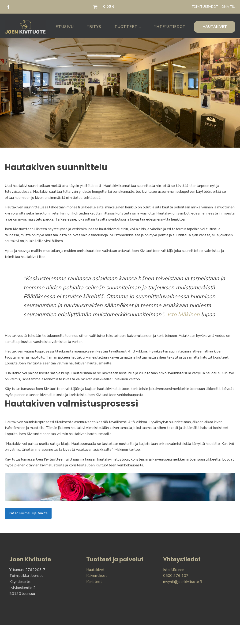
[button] (96, 7)
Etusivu (65, 26)
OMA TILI (228, 6)
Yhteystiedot (170, 26)
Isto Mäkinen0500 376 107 (175, 572)
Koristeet (94, 581)
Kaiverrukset (96, 575)
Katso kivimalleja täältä (28, 513)
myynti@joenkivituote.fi (182, 581)
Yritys (94, 26)
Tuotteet (126, 26)
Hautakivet (95, 569)
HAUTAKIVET (214, 26)
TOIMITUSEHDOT (204, 6)
